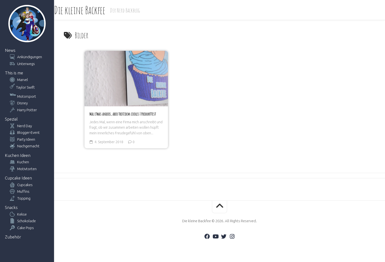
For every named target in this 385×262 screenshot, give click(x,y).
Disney (22, 103)
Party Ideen (26, 139)
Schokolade (26, 221)
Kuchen (23, 162)
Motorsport (26, 96)
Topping (23, 198)
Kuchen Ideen (17, 155)
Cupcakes (25, 185)
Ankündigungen (29, 57)
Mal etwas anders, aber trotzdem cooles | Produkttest (122, 114)
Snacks (11, 207)
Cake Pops (25, 228)
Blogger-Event (28, 132)
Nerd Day (24, 126)
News (10, 50)
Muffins (23, 191)
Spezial (11, 119)
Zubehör (13, 236)
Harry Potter (27, 110)
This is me (14, 72)
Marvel (22, 80)
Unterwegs (26, 64)
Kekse (22, 214)
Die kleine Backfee (89, 9)
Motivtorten (27, 169)
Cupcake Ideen (18, 178)
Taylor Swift (25, 87)
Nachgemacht (28, 146)
